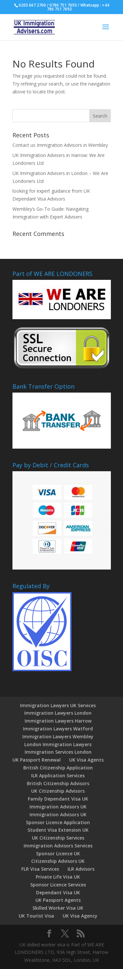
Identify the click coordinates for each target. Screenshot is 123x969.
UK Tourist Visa (36, 916)
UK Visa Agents (86, 760)
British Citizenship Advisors (58, 783)
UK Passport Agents (58, 900)
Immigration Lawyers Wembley (57, 736)
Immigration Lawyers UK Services (58, 705)
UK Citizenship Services (58, 838)
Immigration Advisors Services (58, 846)
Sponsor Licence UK (58, 853)
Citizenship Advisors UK (58, 861)
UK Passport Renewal (36, 760)
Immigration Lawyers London (58, 713)
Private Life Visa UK (58, 877)
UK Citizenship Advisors (58, 791)
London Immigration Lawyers (58, 744)
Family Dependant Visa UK (58, 799)
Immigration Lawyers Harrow (58, 721)
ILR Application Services (58, 775)
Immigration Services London (58, 752)
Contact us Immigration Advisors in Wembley (60, 145)
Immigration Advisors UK (58, 807)
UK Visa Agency (80, 916)
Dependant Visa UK (58, 892)
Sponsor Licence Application (58, 822)
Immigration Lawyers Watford (58, 729)
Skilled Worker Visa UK (57, 908)
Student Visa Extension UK (58, 830)
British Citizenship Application (58, 768)
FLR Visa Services (40, 869)
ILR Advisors (81, 869)
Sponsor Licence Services (58, 885)
